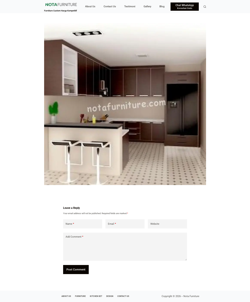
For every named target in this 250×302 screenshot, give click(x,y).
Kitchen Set (96, 296)
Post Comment (75, 269)
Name (70, 224)
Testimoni (129, 6)
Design (109, 296)
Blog (162, 6)
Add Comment (74, 237)
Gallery (147, 6)
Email (112, 224)
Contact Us (110, 6)
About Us (90, 6)
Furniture (80, 296)
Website (154, 223)
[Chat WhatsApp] (185, 6)
